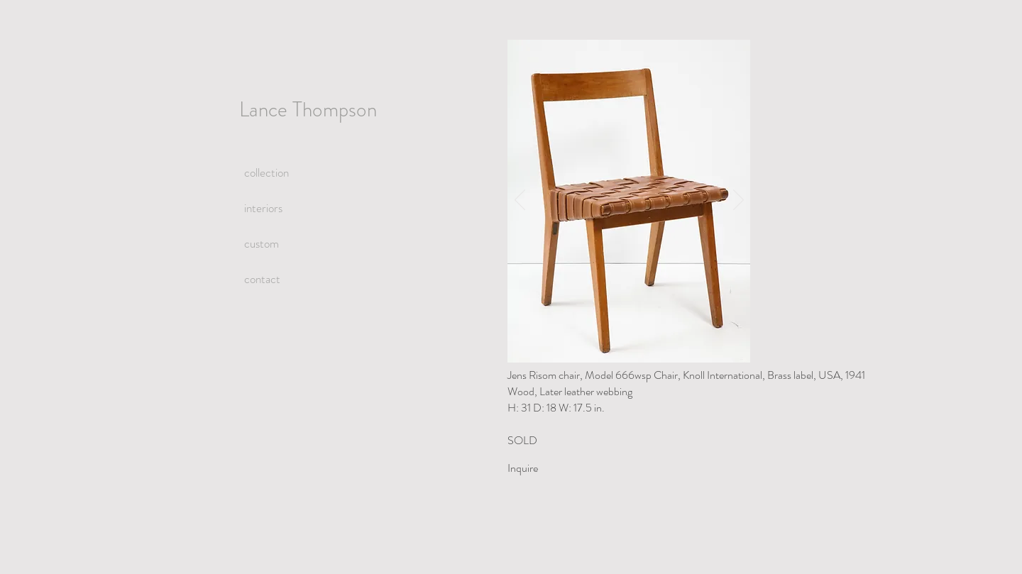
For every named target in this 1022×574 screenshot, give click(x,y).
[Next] (738, 200)
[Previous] (520, 200)
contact (262, 278)
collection (266, 172)
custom (261, 243)
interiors (263, 207)
